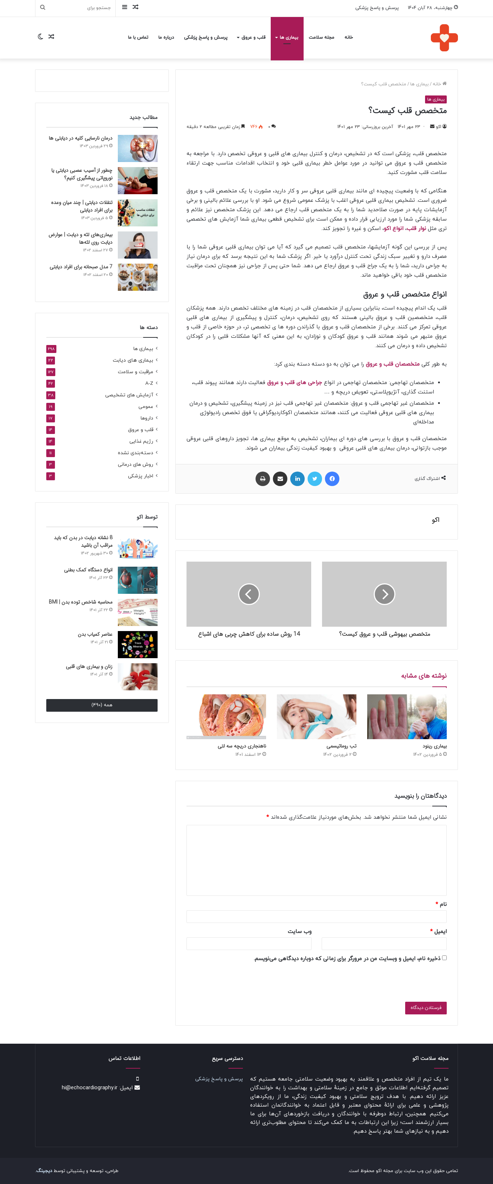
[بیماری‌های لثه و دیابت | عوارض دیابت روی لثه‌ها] (138, 245)
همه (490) (101, 705)
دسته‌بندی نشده (135, 453)
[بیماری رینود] (407, 716)
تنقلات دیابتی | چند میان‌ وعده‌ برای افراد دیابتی (81, 206)
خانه (348, 37)
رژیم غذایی (141, 441)
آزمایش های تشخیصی (129, 395)
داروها (147, 418)
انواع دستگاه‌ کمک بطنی (88, 570)
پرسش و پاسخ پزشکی (377, 8)
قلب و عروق (253, 37)
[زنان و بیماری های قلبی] (138, 676)
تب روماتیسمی (341, 746)
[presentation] (371, 980)
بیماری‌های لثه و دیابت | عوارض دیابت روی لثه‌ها (80, 238)
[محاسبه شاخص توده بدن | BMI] (138, 612)
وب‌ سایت (300, 932)
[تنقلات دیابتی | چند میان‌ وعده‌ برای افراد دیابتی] (138, 212)
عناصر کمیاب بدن (95, 634)
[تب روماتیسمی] (316, 716)
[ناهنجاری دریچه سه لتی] (226, 716)
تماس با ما (138, 37)
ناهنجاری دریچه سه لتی (242, 746)
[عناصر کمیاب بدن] (138, 644)
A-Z (149, 383)
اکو (438, 127)
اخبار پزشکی (140, 476)
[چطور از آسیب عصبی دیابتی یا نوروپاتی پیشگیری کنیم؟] (138, 180)
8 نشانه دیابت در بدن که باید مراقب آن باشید (83, 541)
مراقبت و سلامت (135, 372)
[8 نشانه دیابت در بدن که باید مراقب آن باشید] (138, 548)
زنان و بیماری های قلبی (89, 666)
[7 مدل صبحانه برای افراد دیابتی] (138, 277)
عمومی (145, 406)
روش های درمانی (135, 464)
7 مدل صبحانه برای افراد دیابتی (81, 267)
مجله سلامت (321, 37)
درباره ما (166, 37)
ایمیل (438, 932)
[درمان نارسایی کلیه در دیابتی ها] (138, 148)
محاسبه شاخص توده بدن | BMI (80, 602)
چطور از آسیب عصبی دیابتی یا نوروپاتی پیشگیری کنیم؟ (81, 174)
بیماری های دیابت (133, 360)
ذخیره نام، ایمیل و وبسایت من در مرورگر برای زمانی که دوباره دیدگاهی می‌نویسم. (347, 959)
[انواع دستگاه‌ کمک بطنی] (138, 580)
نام (441, 904)
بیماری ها (289, 37)
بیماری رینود (435, 746)
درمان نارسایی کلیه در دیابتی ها (80, 138)
